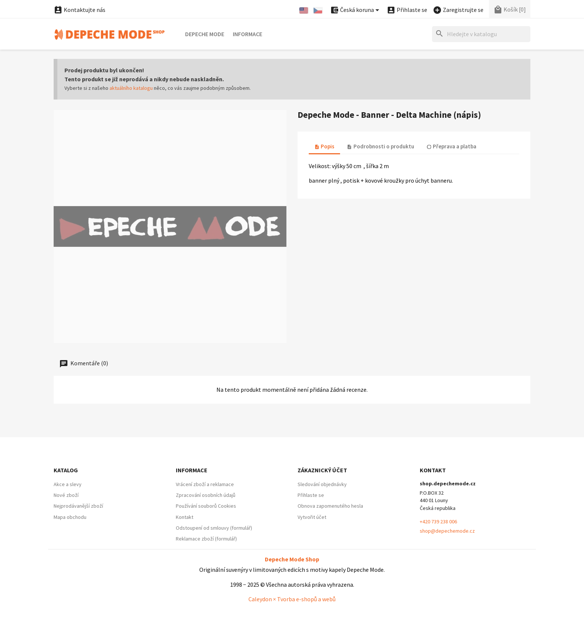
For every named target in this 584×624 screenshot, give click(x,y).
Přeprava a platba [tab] (451, 146)
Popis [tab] (324, 146)
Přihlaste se (311, 495)
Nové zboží (66, 495)
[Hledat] (481, 34)
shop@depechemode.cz (447, 530)
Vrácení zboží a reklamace (205, 484)
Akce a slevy (68, 484)
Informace (247, 34)
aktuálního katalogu (131, 88)
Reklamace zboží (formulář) (206, 538)
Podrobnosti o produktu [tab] (380, 146)
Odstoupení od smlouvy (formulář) (214, 527)
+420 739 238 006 (438, 521)
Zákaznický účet (322, 470)
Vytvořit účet (312, 517)
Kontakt (184, 517)
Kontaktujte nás (79, 9)
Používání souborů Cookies (206, 505)
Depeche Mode (204, 34)
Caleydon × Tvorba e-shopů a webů (292, 599)
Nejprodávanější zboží (78, 505)
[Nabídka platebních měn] (356, 10)
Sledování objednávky (322, 484)
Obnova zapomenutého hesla (330, 505)
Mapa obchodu (70, 517)
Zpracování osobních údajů (205, 495)
